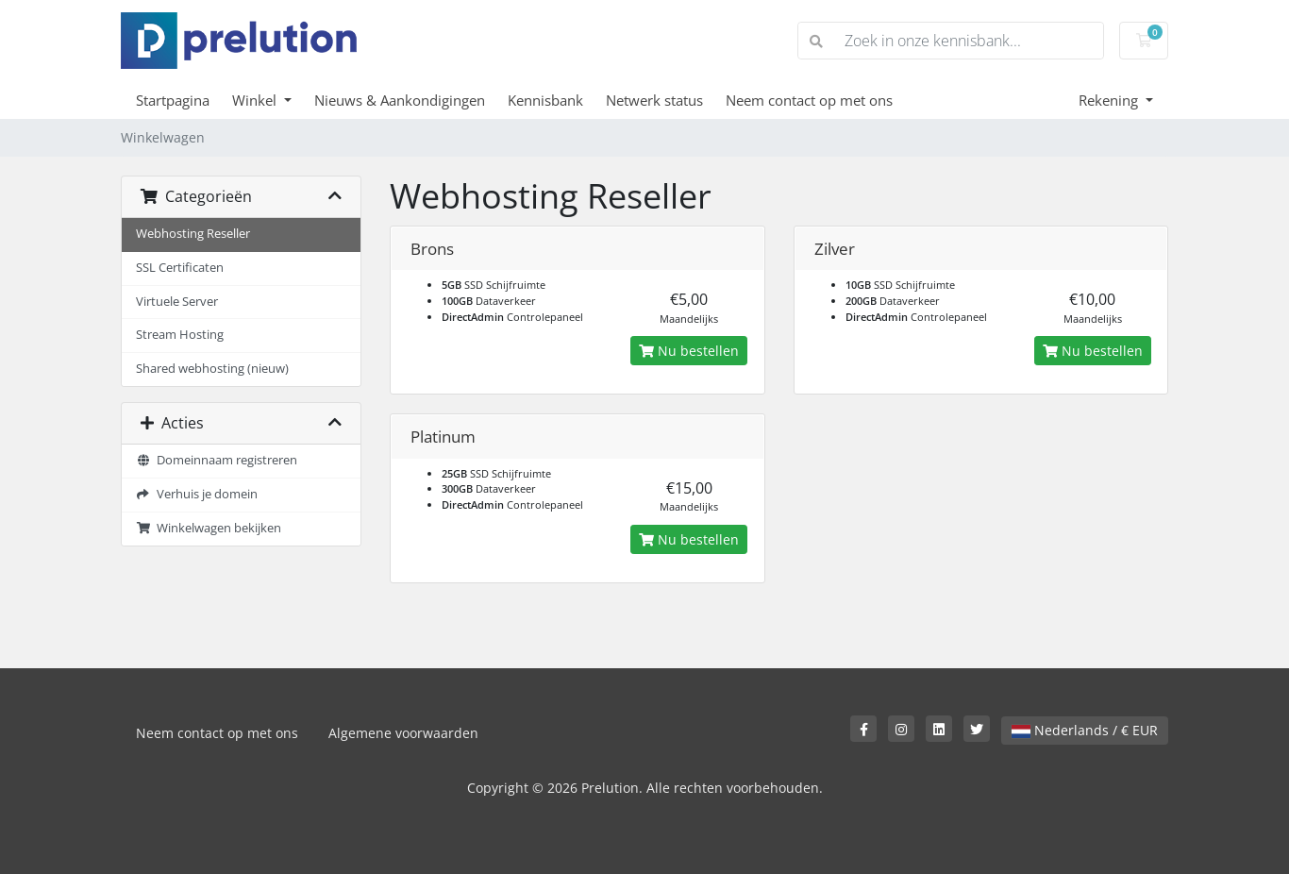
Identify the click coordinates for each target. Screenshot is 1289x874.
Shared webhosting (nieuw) (212, 369)
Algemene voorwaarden (403, 733)
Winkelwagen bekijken (208, 528)
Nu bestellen (689, 351)
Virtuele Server (177, 302)
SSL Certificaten (180, 268)
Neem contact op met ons (809, 100)
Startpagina (172, 100)
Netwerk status (654, 100)
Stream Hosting (180, 335)
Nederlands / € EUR (1085, 730)
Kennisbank (545, 100)
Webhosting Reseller (193, 234)
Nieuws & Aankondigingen (399, 100)
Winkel (256, 100)
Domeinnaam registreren (216, 460)
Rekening (1110, 100)
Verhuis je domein (197, 494)
